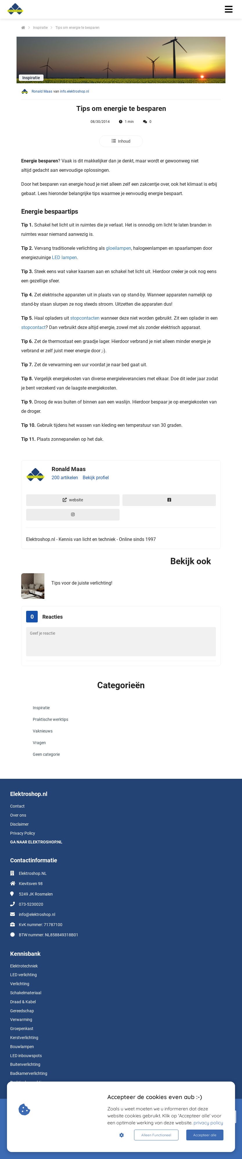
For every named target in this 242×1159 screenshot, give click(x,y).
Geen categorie (46, 754)
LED (56, 257)
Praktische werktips (50, 719)
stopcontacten (84, 318)
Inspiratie (41, 707)
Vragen (39, 742)
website (73, 500)
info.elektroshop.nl (74, 91)
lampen (68, 257)
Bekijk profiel (96, 477)
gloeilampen (118, 248)
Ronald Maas (42, 91)
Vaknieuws (43, 731)
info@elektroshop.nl (37, 914)
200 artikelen (65, 477)
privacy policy (208, 1123)
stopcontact (33, 327)
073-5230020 (31, 904)
